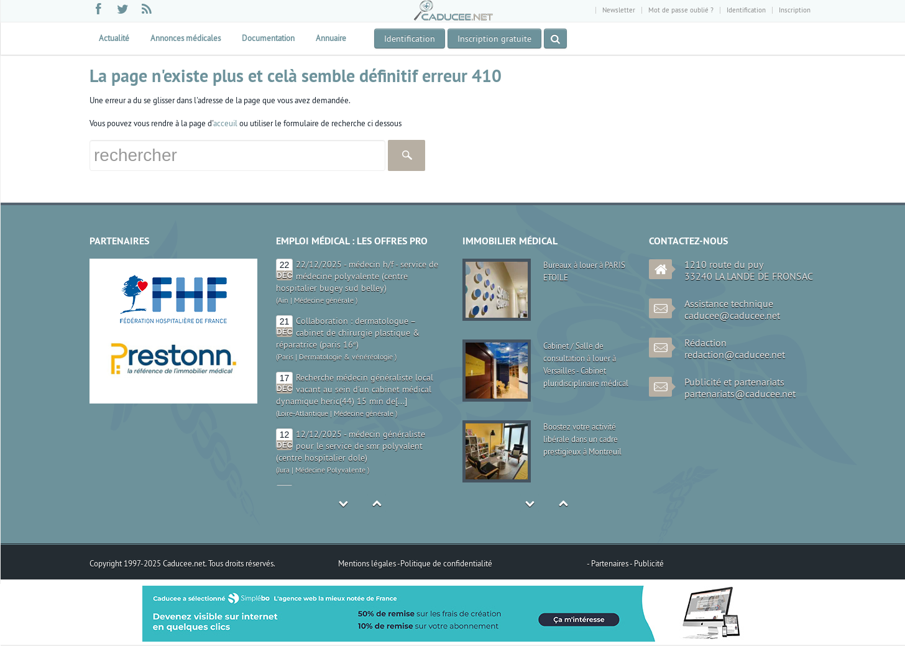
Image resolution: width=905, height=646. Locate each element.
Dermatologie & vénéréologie (346, 356)
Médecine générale (324, 300)
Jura (284, 469)
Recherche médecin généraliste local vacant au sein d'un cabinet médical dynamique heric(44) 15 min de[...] (354, 389)
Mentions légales (367, 563)
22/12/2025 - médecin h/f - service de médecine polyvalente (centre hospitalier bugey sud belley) (357, 276)
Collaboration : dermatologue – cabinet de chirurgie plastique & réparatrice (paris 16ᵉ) (348, 332)
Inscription (795, 10)
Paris (285, 356)
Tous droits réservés (240, 563)
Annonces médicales (185, 38)
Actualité (114, 38)
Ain (283, 300)
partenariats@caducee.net (740, 393)
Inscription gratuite (494, 38)
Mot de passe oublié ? (681, 10)
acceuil (225, 123)
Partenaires (610, 563)
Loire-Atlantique (303, 413)
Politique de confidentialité (446, 563)
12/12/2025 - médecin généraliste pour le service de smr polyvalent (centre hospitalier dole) (350, 445)
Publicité (649, 563)
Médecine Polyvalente (330, 469)
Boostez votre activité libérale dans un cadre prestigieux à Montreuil (582, 439)
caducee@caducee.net (732, 315)
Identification (746, 10)
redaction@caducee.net (734, 354)
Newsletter (618, 10)
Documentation (268, 38)
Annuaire (331, 38)
